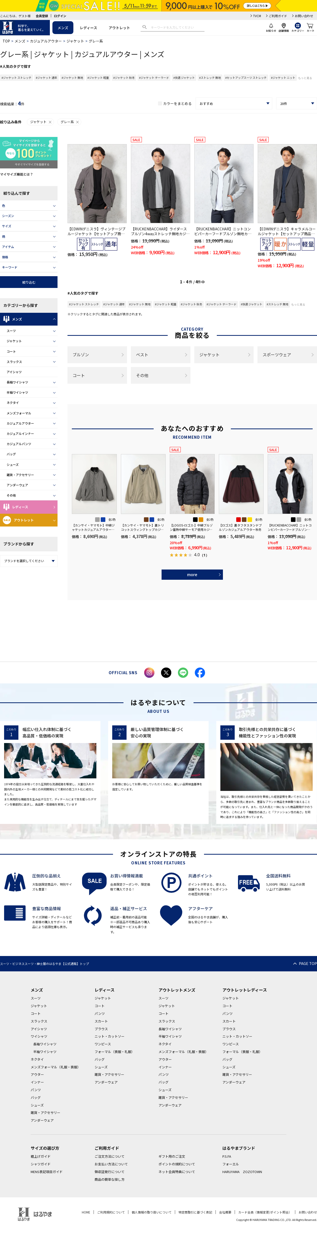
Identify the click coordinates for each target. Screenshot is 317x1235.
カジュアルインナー (20, 433)
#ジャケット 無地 (72, 78)
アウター (37, 1074)
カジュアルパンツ (19, 444)
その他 (11, 495)
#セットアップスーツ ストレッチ (246, 78)
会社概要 (225, 1212)
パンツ (36, 1089)
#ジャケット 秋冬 (124, 78)
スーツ (11, 330)
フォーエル (230, 1164)
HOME (86, 1212)
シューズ (13, 464)
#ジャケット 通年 (46, 78)
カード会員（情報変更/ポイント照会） (265, 1212)
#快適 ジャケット (184, 78)
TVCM (257, 15)
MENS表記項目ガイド (47, 1171)
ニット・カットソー (109, 1036)
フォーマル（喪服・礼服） (114, 1051)
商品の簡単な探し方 (109, 1179)
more (192, 574)
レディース (88, 27)
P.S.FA (226, 1156)
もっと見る (305, 78)
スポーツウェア (277, 354)
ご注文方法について (109, 1156)
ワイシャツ (39, 1036)
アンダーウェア (17, 485)
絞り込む (29, 282)
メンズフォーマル (19, 413)
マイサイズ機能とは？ (16, 174)
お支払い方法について (111, 1164)
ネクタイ (13, 402)
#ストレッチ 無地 (210, 78)
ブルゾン (81, 354)
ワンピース (103, 1043)
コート (11, 351)
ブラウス (101, 1028)
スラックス (14, 361)
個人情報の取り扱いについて (152, 1212)
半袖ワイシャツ (17, 392)
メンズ (63, 27)
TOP (6, 41)
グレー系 (70, 121)
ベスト (142, 354)
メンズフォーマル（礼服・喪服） (56, 1067)
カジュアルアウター (46, 41)
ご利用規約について (111, 1212)
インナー (37, 1082)
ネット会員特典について (176, 1171)
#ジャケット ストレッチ (16, 78)
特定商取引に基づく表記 (195, 1212)
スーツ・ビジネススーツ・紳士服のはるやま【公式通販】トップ (44, 963)
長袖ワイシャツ (17, 382)
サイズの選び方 (45, 1148)
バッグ (11, 454)
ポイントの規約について (176, 1164)
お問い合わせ (304, 15)
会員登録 (42, 16)
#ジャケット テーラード (154, 78)
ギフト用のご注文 (171, 1156)
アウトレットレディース (244, 990)
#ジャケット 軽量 (98, 78)
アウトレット (119, 27)
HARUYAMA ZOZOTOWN (242, 1171)
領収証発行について (109, 1171)
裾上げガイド (41, 1156)
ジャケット (75, 41)
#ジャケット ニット (283, 78)
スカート (101, 1021)
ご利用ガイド (278, 15)
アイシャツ (14, 372)
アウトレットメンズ (176, 990)
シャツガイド (41, 1164)
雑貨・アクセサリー (20, 474)
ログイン (60, 16)
